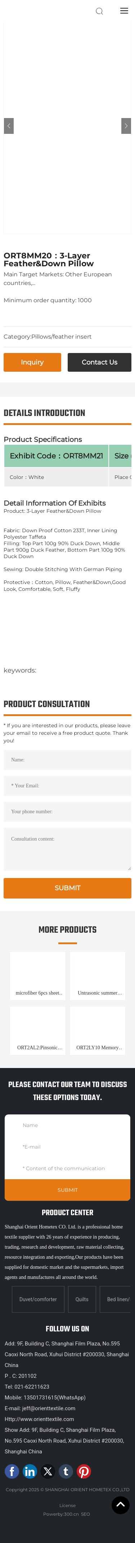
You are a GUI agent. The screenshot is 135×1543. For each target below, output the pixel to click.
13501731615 (40, 1397)
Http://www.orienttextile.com (39, 1419)
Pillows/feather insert (61, 336)
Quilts (82, 1299)
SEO (85, 1514)
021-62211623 (31, 1387)
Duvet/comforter (38, 1299)
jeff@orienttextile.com (48, 1408)
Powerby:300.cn (61, 1514)
